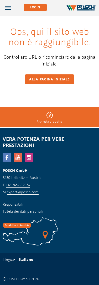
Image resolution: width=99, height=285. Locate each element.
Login (35, 7)
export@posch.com (23, 191)
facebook (7, 157)
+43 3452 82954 (18, 184)
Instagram (29, 157)
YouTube (18, 157)
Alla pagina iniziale (49, 79)
